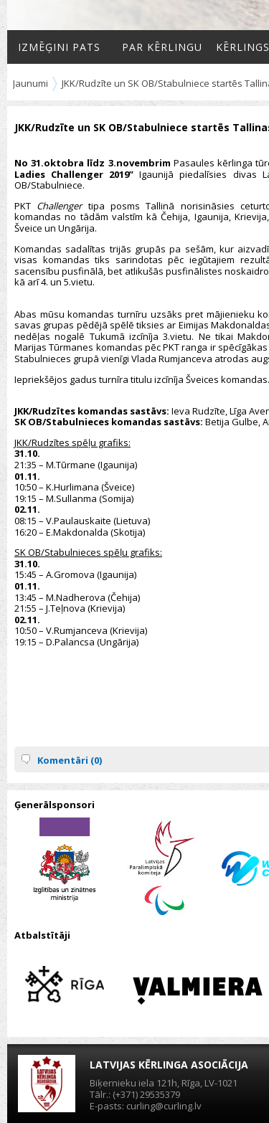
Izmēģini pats (59, 47)
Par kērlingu (162, 47)
